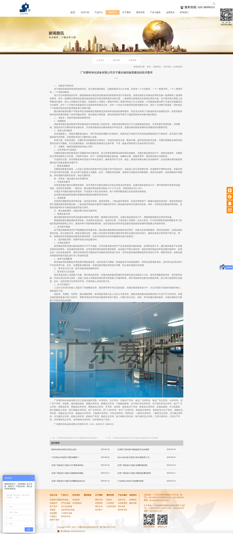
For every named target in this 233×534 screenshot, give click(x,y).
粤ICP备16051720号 (107, 527)
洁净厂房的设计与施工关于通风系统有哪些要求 (71, 465)
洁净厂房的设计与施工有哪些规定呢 (132, 465)
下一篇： (131, 438)
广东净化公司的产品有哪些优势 (130, 481)
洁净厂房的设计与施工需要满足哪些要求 (134, 473)
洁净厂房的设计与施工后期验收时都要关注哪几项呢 (72, 473)
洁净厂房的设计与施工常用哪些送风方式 (68, 481)
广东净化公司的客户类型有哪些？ (65, 457)
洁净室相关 (177, 67)
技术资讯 (167, 67)
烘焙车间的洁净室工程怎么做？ (64, 450)
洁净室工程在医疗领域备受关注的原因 (133, 450)
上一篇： (74, 438)
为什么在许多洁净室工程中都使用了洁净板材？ (137, 457)
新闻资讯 (157, 67)
